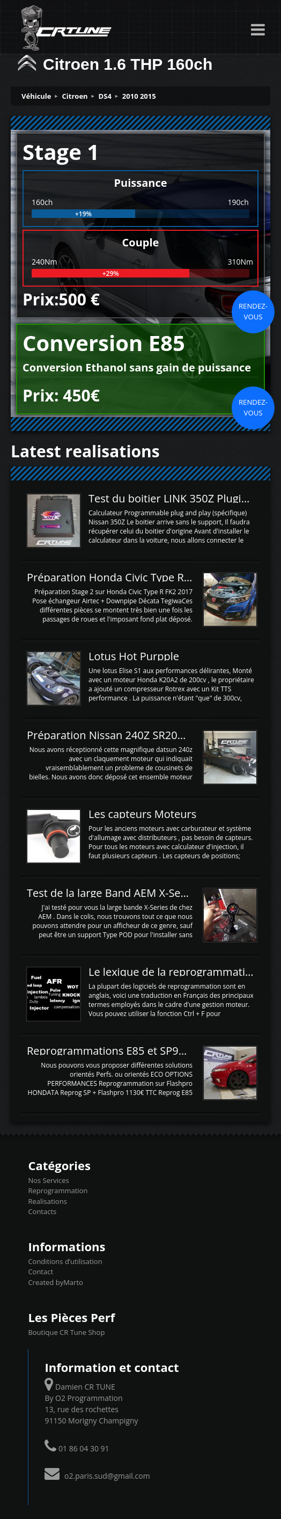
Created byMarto (55, 1282)
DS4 (105, 96)
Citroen (75, 96)
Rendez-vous (253, 311)
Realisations (47, 1201)
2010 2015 (139, 96)
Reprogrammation (57, 1190)
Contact (40, 1271)
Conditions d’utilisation (65, 1261)
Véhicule (36, 96)
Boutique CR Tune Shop (66, 1332)
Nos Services (48, 1180)
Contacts (42, 1211)
